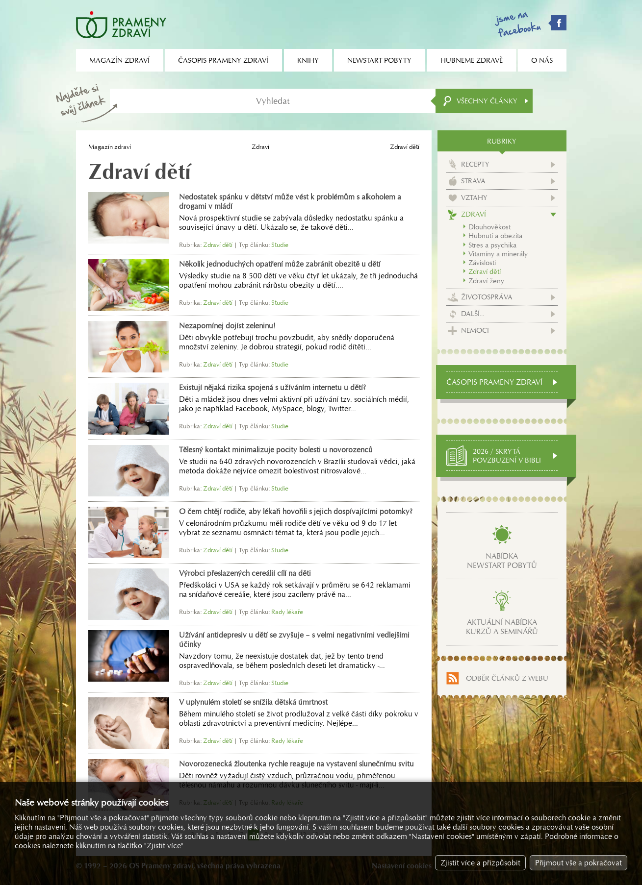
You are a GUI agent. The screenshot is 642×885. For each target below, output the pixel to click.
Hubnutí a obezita (495, 235)
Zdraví (260, 147)
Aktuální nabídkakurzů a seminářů (502, 626)
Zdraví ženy (486, 280)
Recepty (475, 164)
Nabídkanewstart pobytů (502, 560)
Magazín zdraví (109, 147)
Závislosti (482, 262)
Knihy (308, 60)
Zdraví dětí (484, 271)
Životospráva (487, 297)
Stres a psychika (492, 245)
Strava (473, 180)
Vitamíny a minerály (498, 253)
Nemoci (475, 330)
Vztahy (474, 197)
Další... (472, 313)
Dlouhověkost (489, 226)
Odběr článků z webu (507, 678)
